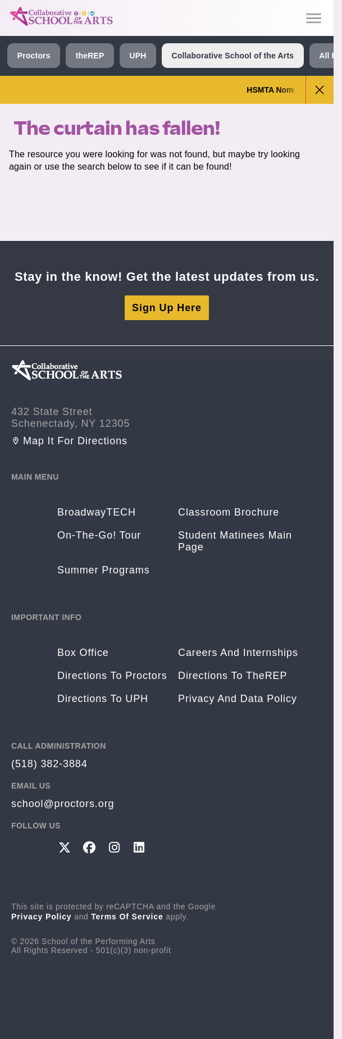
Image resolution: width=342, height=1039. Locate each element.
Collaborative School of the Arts (232, 55)
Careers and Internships (238, 652)
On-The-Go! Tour (99, 535)
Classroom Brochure (228, 512)
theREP (90, 55)
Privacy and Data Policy (237, 698)
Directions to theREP (232, 675)
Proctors (34, 55)
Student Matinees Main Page (235, 541)
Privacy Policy (41, 916)
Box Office (83, 652)
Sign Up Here (167, 307)
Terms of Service (127, 916)
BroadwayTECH (96, 512)
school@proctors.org (62, 803)
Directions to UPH (102, 698)
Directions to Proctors (112, 675)
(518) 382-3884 (49, 763)
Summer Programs (103, 570)
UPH (137, 55)
